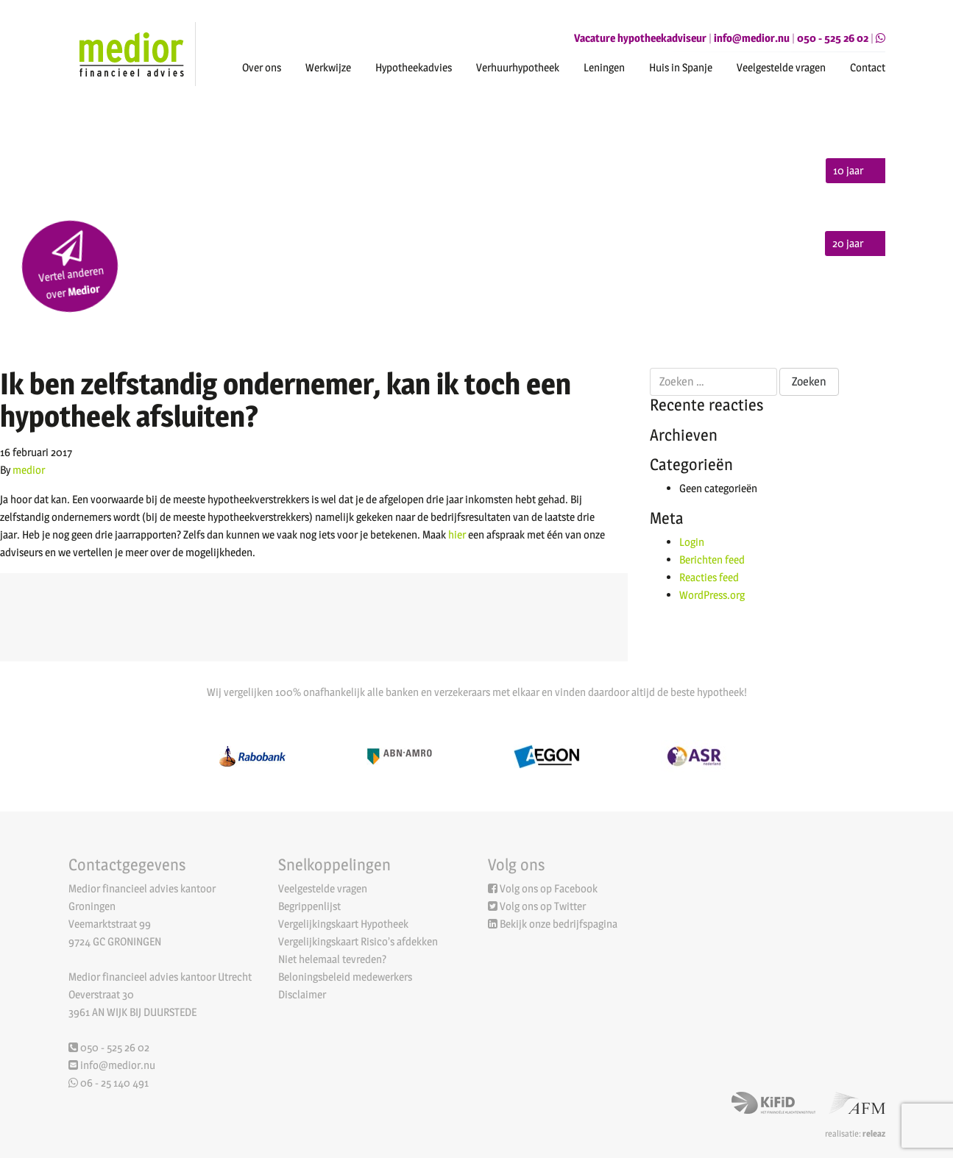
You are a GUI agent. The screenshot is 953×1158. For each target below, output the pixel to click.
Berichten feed (712, 559)
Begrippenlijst (309, 906)
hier (457, 534)
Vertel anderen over (71, 266)
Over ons (261, 67)
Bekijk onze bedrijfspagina (558, 924)
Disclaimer (302, 994)
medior (29, 470)
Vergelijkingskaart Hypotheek (343, 924)
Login (691, 542)
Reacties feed (709, 577)
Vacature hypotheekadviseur (640, 38)
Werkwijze (328, 67)
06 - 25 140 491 (108, 1083)
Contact (867, 67)
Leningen (604, 67)
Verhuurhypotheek (517, 67)
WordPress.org (712, 595)
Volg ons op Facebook (549, 888)
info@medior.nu (752, 38)
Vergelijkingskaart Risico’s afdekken (358, 941)
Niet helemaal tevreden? (332, 959)
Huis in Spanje (680, 67)
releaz (873, 1133)
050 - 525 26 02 (832, 38)
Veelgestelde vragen (781, 67)
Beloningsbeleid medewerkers (345, 977)
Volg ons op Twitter (543, 906)
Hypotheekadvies (413, 67)
